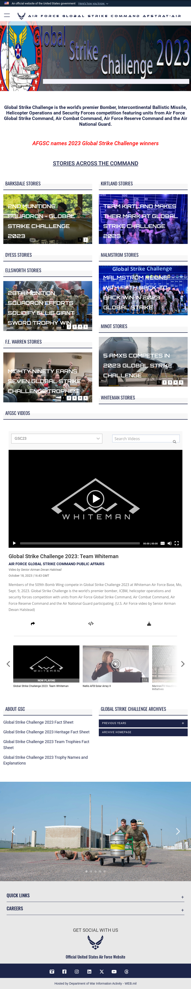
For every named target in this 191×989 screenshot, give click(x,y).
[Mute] (169, 543)
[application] (95, 499)
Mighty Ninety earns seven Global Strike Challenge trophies (39, 384)
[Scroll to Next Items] (182, 664)
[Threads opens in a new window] (126, 971)
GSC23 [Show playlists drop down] (57, 438)
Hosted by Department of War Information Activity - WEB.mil (95, 983)
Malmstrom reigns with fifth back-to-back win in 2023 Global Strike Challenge (142, 297)
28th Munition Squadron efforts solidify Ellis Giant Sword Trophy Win (47, 312)
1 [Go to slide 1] (80, 239)
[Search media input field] (146, 438)
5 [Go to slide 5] (85, 326)
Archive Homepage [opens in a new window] (116, 732)
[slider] (80, 543)
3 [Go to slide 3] (74, 326)
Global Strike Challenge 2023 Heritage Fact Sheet (46, 732)
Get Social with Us (95, 930)
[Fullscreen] (176, 543)
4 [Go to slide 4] (80, 326)
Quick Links (18, 895)
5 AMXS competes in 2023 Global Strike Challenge (142, 365)
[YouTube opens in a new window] (114, 971)
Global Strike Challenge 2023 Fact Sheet (38, 722)
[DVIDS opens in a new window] (52, 971)
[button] (93, 3)
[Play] (14, 543)
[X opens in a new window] (101, 971)
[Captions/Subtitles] (162, 543)
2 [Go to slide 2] (85, 239)
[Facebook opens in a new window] (64, 971)
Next (172, 831)
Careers (15, 908)
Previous (19, 831)
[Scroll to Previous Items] (8, 664)
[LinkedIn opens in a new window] (89, 971)
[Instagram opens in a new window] (76, 971)
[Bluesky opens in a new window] (139, 970)
